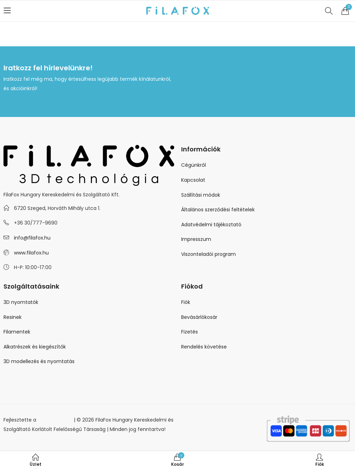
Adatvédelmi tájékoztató (211, 224)
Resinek (12, 317)
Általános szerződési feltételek (218, 209)
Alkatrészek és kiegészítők (34, 346)
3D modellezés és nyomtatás (39, 361)
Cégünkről (193, 165)
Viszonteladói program (208, 254)
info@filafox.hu (32, 237)
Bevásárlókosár (199, 317)
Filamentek (16, 331)
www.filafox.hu (31, 252)
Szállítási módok (200, 194)
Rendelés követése (204, 346)
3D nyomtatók (20, 302)
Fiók (185, 302)
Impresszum (196, 239)
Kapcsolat (193, 179)
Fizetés (189, 331)
